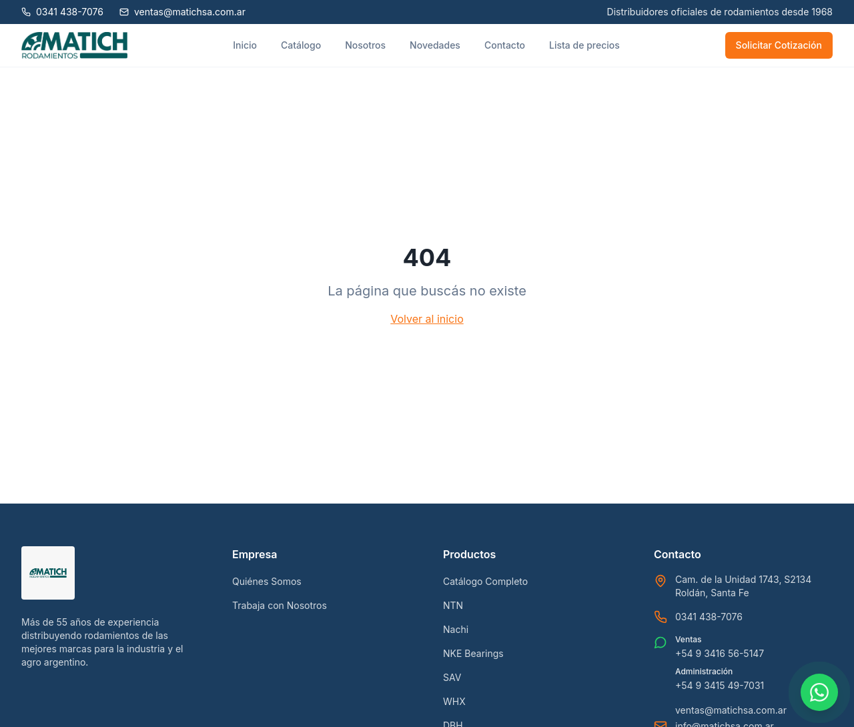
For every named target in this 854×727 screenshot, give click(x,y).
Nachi (455, 629)
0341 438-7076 (709, 616)
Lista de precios (584, 45)
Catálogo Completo (485, 581)
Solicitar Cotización (779, 45)
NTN (453, 605)
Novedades (435, 45)
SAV (452, 677)
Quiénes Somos (267, 581)
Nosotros (365, 45)
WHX (454, 701)
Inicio (245, 45)
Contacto (504, 45)
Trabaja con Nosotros (279, 605)
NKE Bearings (473, 653)
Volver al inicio (426, 318)
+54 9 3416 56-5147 (719, 653)
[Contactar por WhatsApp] (819, 692)
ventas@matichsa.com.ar (731, 710)
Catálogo (301, 45)
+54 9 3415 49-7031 (719, 685)
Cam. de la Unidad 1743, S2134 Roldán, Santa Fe (743, 586)
